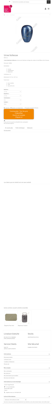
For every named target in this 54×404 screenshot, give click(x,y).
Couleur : (6, 102)
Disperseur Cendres (22, 325)
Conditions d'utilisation (9, 361)
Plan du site (6, 364)
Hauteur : (6, 89)
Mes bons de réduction (9, 378)
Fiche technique (19, 128)
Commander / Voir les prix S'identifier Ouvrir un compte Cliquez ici (19, 114)
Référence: (6, 57)
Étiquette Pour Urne (9, 325)
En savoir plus (9, 128)
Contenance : (7, 98)
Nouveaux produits (8, 357)
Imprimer (7, 108)
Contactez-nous (7, 359)
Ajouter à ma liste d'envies (32, 108)
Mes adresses (7, 373)
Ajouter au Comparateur (17, 108)
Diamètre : (6, 93)
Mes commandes (8, 371)
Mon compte (7, 368)
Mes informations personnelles (11, 375)
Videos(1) (29, 128)
